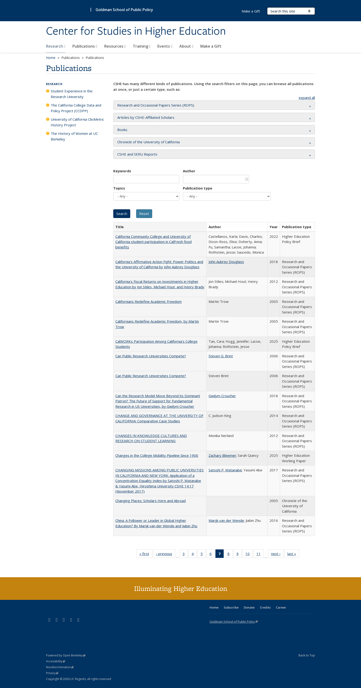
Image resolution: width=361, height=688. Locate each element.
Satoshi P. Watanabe (225, 470)
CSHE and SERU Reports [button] (137, 154)
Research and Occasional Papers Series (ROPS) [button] (155, 105)
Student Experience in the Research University (71, 94)
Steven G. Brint (221, 356)
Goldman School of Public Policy (124, 9)
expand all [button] (307, 97)
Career (281, 607)
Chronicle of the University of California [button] (148, 142)
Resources (115, 46)
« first (145, 554)
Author (189, 171)
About (186, 46)
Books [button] (122, 129)
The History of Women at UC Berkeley (74, 136)
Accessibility (55, 661)
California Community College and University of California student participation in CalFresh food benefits (153, 241)
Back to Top (306, 655)
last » (293, 554)
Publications (84, 46)
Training (142, 46)
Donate (249, 607)
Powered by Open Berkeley (65, 655)
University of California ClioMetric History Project (77, 122)
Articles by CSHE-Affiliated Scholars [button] (145, 117)
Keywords (122, 171)
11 (260, 554)
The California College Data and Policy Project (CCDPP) (76, 108)
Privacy (52, 673)
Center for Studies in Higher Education (136, 31)
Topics (119, 188)
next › (277, 554)
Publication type (197, 188)
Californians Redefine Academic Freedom (148, 301)
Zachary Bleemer (222, 455)
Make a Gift (211, 46)
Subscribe (231, 607)
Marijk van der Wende (226, 520)
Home (50, 57)
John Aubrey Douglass (226, 261)
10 (249, 554)
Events (164, 46)
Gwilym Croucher (222, 395)
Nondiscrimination (60, 667)
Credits (265, 607)
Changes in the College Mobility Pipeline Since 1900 (156, 455)
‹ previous (165, 554)
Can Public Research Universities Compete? (150, 356)
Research (55, 46)
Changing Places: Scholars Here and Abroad (150, 500)
